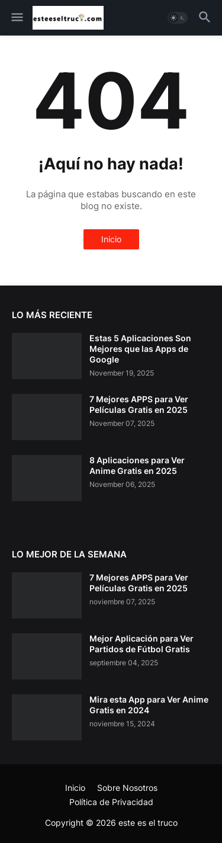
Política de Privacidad (111, 802)
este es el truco (148, 823)
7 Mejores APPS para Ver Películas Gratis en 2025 (138, 404)
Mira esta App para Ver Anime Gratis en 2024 (148, 704)
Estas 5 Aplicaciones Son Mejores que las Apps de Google (140, 348)
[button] (16, 18)
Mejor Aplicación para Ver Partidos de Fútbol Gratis (141, 643)
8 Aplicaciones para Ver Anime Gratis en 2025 (137, 465)
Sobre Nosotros (127, 788)
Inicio (111, 239)
